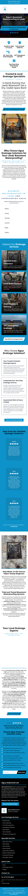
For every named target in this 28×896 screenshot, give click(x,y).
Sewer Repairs (6, 829)
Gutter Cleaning (6, 848)
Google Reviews (14, 526)
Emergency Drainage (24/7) (9, 834)
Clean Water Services (8, 857)
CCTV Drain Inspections (8, 825)
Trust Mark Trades (20, 890)
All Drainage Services (8, 867)
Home (4, 865)
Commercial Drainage (8, 855)
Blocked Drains (6, 820)
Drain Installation (7, 832)
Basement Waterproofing (9, 853)
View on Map (5, 883)
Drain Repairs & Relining (8, 827)
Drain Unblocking (7, 823)
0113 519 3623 (7, 877)
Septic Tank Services (7, 841)
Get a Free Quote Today (10, 804)
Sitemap (5, 869)
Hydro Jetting (6, 844)
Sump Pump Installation (8, 850)
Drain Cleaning (6, 846)
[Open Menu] (25, 9)
